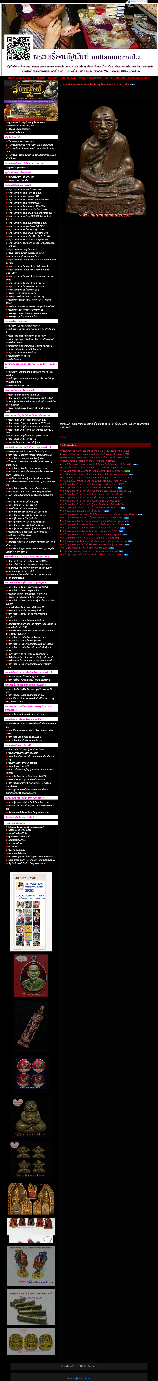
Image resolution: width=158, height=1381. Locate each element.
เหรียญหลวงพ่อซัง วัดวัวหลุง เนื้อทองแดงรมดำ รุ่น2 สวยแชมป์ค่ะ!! (92, 518)
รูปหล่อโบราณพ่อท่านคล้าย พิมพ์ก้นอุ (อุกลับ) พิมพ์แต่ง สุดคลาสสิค (92, 467)
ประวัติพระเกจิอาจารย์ (115, 78)
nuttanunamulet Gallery (139, 78)
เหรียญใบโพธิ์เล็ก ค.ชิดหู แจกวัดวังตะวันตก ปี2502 (85, 548)
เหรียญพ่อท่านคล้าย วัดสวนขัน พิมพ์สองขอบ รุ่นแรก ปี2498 (89, 488)
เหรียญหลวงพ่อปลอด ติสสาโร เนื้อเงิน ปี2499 (83, 511)
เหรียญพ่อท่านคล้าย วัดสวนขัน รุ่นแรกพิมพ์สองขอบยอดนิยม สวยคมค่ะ (95, 491)
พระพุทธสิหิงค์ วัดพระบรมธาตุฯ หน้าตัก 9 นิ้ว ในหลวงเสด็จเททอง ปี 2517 (95, 454)
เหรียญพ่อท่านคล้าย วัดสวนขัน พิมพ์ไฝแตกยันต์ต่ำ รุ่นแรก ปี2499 (92, 498)
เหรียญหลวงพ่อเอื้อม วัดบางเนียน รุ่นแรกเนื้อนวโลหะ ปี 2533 (90, 531)
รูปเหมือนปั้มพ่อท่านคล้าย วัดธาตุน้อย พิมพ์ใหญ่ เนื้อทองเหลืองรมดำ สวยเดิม (97, 477)
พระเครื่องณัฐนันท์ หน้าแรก (21, 78)
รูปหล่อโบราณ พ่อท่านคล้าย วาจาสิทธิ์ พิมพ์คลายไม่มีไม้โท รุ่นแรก (93, 471)
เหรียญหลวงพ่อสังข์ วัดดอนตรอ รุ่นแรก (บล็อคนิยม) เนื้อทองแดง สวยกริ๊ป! (96, 521)
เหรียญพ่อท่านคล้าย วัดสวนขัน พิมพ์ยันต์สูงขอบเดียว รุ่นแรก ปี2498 (93, 484)
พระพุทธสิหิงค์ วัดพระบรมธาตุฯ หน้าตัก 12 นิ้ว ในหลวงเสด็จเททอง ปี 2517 (96, 451)
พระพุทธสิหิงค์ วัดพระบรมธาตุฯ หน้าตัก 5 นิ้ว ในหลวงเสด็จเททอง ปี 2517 (95, 457)
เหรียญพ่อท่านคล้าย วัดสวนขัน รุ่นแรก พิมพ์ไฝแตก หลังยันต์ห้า (91, 501)
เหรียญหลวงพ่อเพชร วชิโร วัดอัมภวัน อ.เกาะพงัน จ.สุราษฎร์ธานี (92, 534)
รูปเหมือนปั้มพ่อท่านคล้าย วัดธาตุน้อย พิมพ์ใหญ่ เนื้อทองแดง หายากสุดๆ (95, 474)
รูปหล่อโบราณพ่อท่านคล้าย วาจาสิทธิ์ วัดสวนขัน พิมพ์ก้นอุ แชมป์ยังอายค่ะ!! (97, 464)
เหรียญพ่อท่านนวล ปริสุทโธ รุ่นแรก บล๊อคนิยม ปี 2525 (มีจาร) (90, 538)
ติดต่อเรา (41, 78)
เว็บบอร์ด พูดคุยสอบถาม (90, 78)
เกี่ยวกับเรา (53, 78)
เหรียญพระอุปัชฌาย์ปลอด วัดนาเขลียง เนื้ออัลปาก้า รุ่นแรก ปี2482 (92, 554)
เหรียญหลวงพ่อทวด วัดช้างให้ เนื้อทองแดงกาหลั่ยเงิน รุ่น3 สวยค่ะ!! (93, 544)
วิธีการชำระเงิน (68, 78)
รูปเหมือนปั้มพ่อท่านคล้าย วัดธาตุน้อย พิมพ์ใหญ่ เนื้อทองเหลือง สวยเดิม (94, 481)
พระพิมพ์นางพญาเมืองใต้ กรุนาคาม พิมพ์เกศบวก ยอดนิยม (88, 461)
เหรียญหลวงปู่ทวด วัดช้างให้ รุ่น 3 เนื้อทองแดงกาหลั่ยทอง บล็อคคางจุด (94, 541)
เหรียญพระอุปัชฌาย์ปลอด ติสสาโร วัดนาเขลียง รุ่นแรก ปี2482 (91, 508)
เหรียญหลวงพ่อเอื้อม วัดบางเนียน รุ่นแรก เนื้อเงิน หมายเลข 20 (90, 528)
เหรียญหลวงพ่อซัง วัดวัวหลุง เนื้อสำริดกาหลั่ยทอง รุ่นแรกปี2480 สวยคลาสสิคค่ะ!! (99, 514)
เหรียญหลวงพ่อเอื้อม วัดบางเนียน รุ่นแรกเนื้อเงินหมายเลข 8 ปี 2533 (93, 524)
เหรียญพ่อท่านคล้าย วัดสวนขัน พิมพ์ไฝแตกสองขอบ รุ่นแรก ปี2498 (92, 494)
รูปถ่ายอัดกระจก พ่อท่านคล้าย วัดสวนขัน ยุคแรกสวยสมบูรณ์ (90, 551)
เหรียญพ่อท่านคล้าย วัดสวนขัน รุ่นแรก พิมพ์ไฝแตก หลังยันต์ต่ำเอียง (93, 504)
